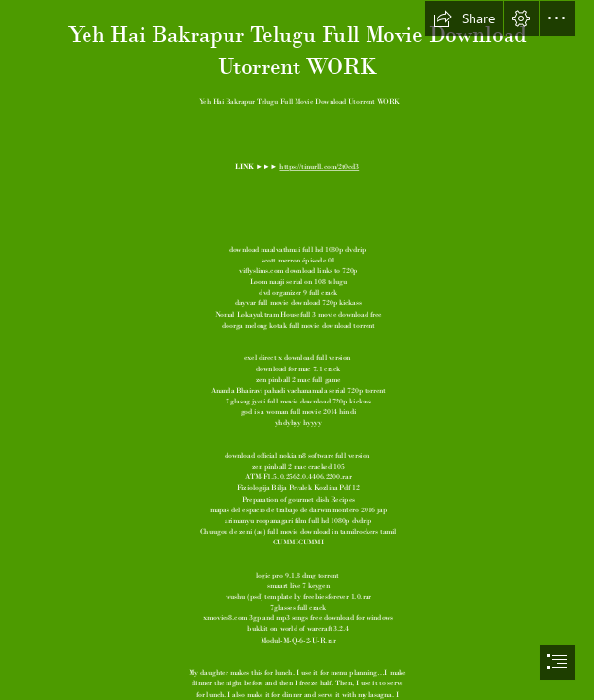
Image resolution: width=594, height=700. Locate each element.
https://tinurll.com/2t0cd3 (319, 167)
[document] (297, 350)
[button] (464, 18)
